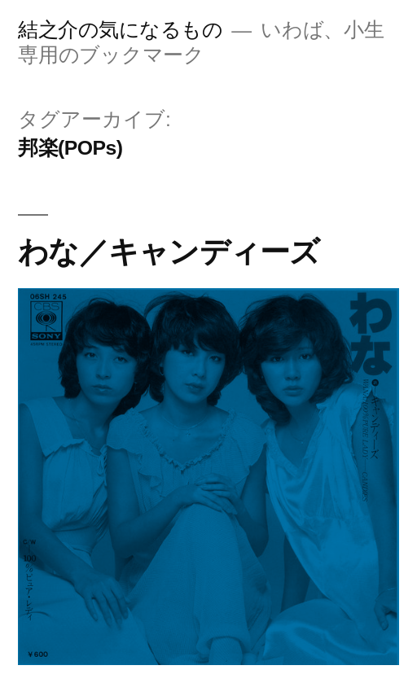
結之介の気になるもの (120, 30)
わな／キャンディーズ (169, 251)
